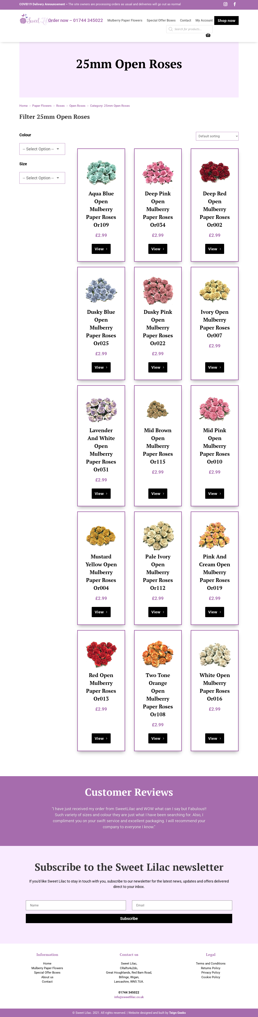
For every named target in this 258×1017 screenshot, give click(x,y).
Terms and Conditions (211, 963)
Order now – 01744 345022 (75, 21)
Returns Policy (210, 968)
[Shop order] (217, 136)
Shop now (226, 20)
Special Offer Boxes (161, 20)
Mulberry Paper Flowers (124, 20)
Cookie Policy (210, 977)
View (99, 248)
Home (47, 963)
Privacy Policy (210, 972)
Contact (185, 20)
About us (47, 977)
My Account (204, 20)
